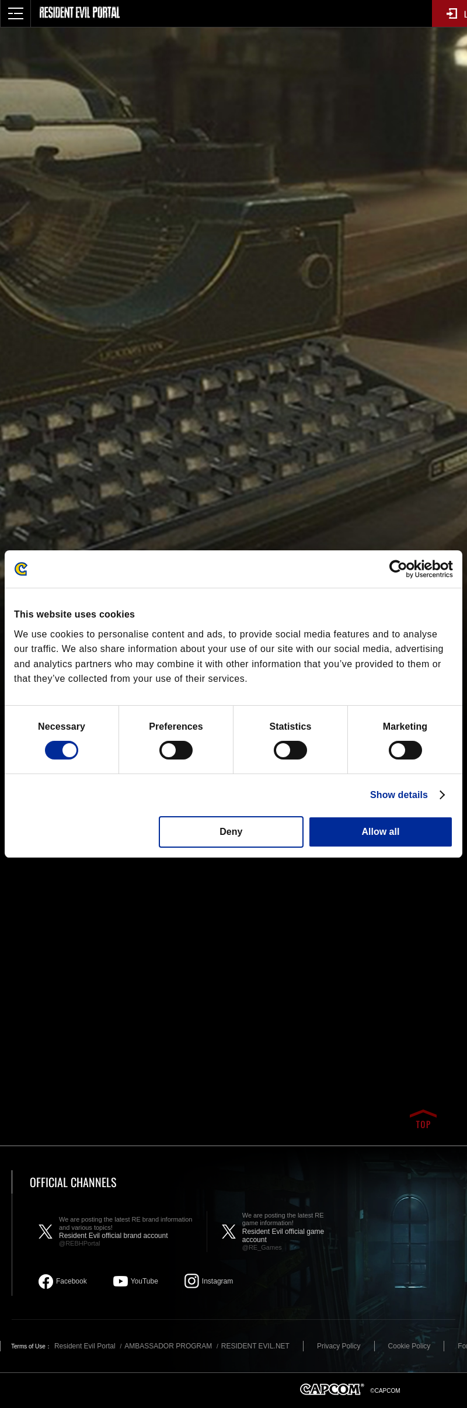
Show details (399, 795)
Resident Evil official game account (290, 1231)
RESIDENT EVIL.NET (255, 1346)
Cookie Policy (409, 1346)
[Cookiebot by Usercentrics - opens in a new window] (402, 569)
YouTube (144, 1281)
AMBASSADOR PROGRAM (168, 1346)
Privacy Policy (339, 1346)
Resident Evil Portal (85, 1346)
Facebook (71, 1281)
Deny (230, 832)
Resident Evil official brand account (127, 1231)
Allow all (380, 832)
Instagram (217, 1281)
